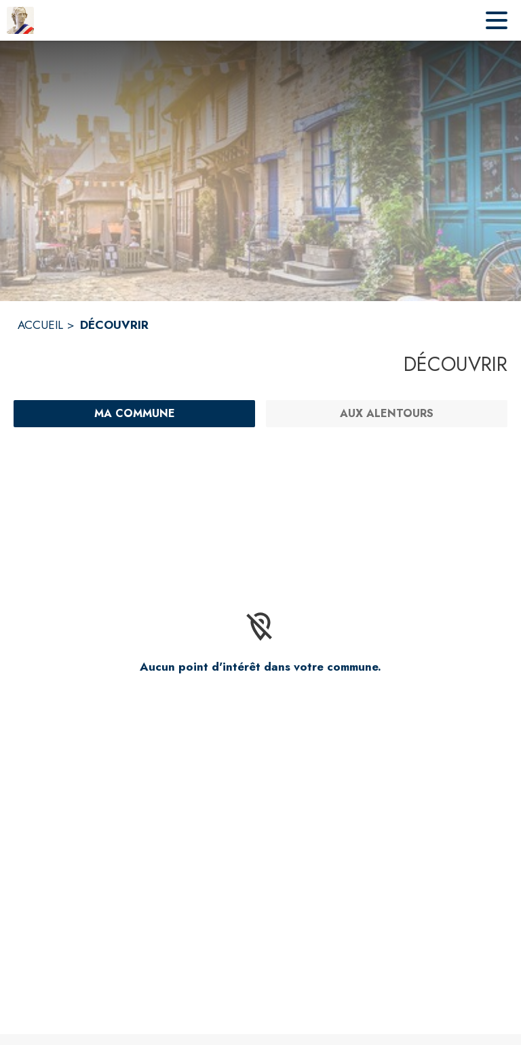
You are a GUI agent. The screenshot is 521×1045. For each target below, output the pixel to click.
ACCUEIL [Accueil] (40, 325)
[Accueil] (20, 20)
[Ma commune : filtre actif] (134, 413)
